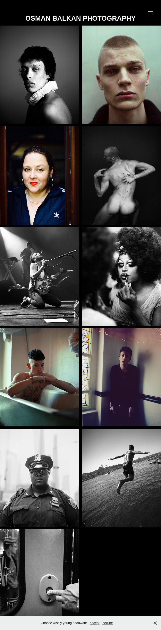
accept (95, 623)
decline (107, 623)
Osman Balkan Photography (80, 18)
